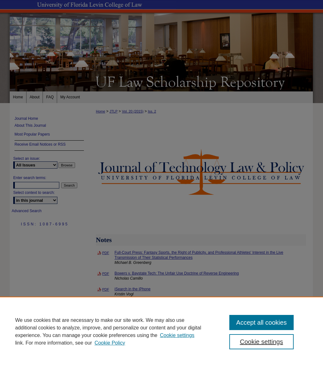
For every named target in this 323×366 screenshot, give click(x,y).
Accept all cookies (261, 322)
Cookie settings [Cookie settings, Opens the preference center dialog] (261, 341)
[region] (161, 331)
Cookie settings (177, 335)
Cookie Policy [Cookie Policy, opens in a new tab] (110, 343)
